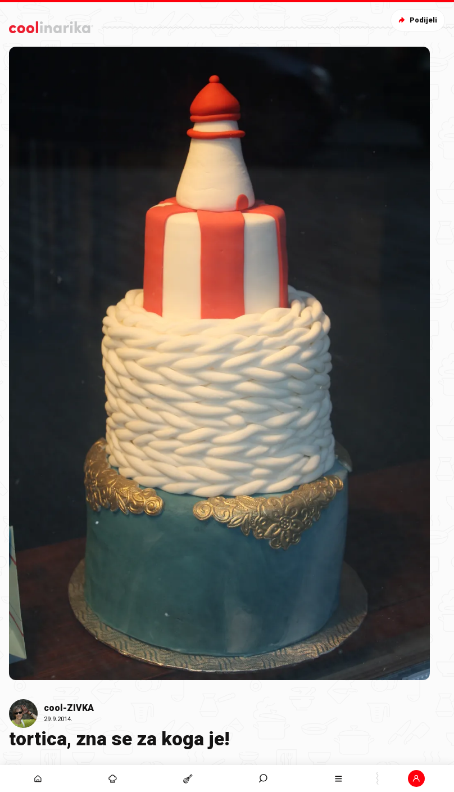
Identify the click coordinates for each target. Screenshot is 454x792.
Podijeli (416, 20)
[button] (416, 778)
